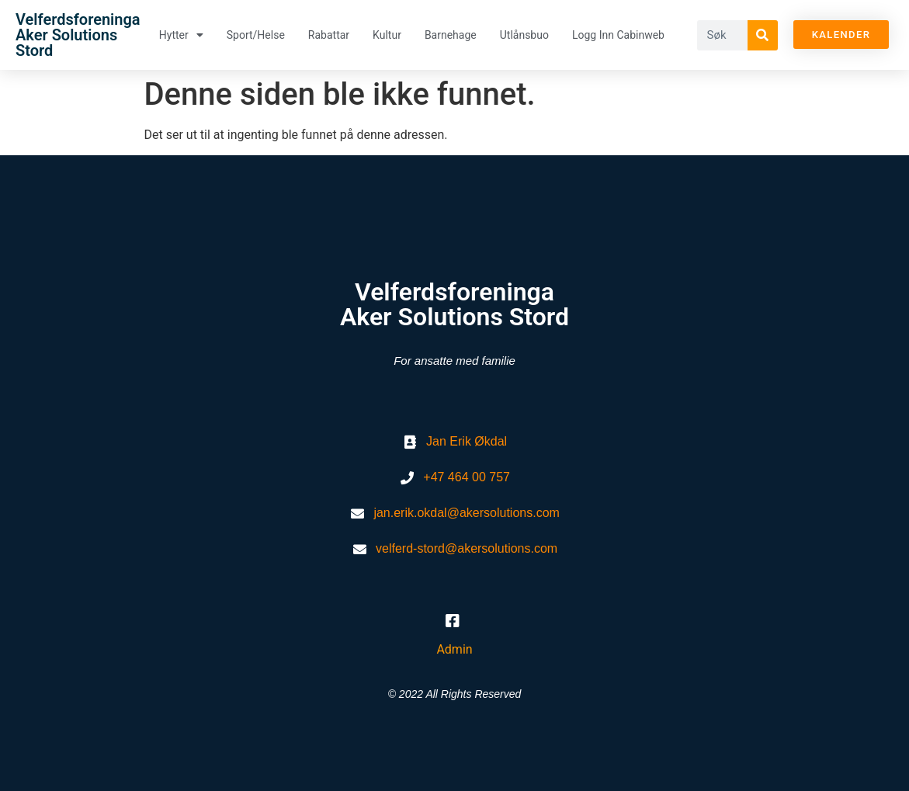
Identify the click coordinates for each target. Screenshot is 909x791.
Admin (454, 649)
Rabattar (328, 35)
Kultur (387, 35)
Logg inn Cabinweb (618, 35)
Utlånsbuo (524, 35)
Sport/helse (256, 35)
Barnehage (451, 35)
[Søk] (763, 35)
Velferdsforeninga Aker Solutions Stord (78, 35)
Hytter (181, 35)
